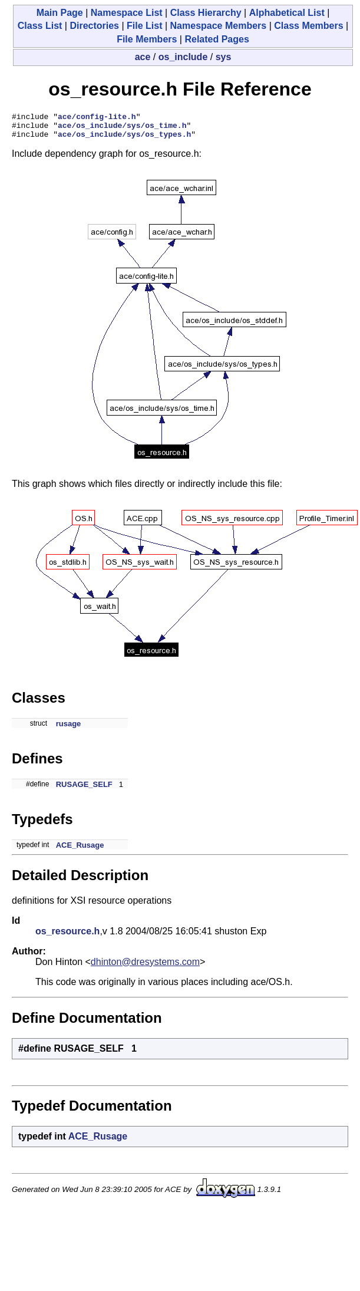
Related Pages (216, 39)
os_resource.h (67, 936)
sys (224, 57)
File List (144, 26)
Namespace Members (218, 26)
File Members (147, 39)
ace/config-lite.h (97, 118)
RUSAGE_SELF (84, 789)
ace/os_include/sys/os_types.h (124, 139)
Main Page (60, 13)
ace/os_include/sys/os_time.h (122, 128)
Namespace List (127, 13)
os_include (183, 57)
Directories (94, 26)
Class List (40, 26)
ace (143, 57)
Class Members (308, 26)
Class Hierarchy (206, 13)
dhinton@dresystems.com (145, 967)
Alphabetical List (287, 13)
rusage (68, 728)
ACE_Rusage (80, 850)
